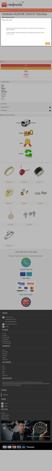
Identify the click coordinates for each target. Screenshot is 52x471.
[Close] (49, 20)
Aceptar (47, 43)
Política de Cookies (9, 34)
